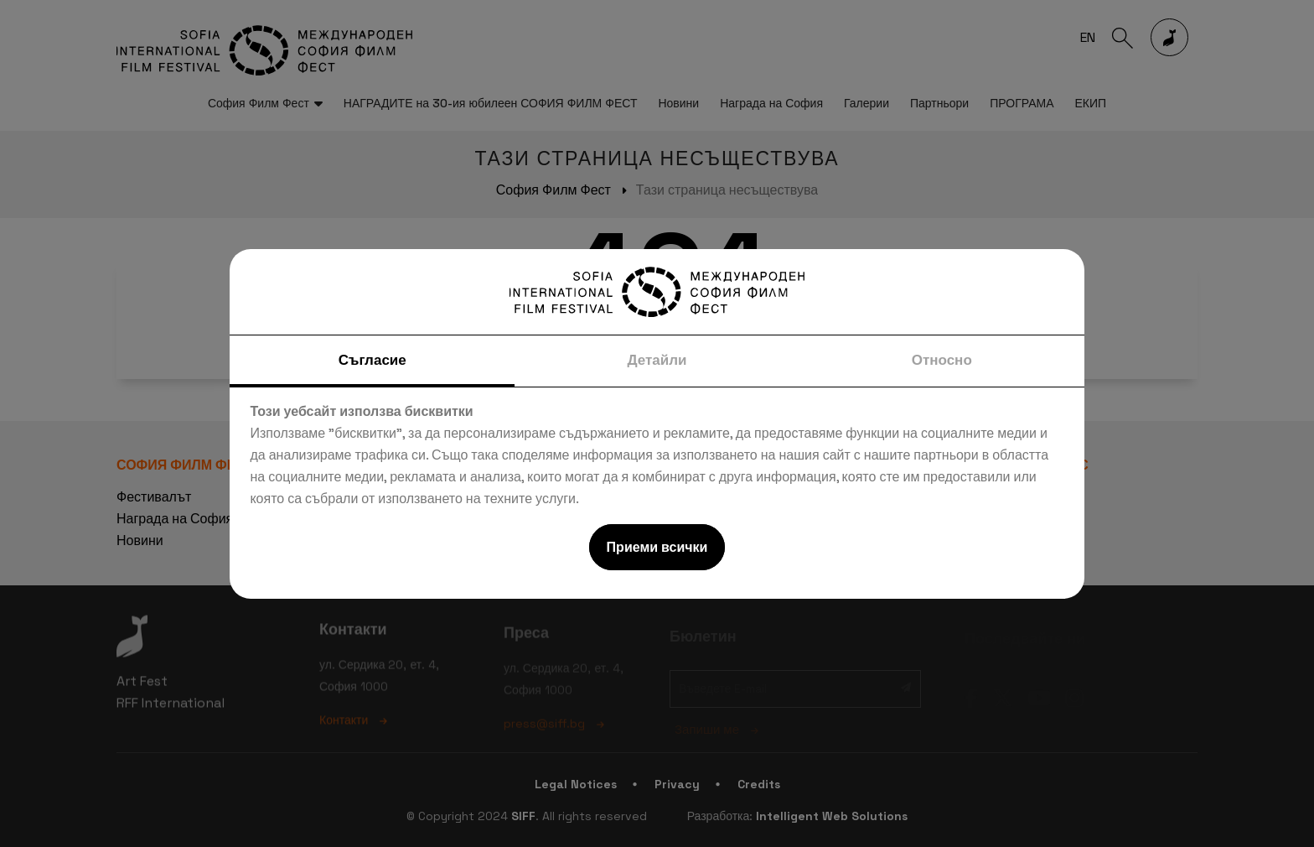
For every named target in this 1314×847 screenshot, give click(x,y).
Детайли (656, 360)
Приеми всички (657, 547)
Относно (942, 360)
